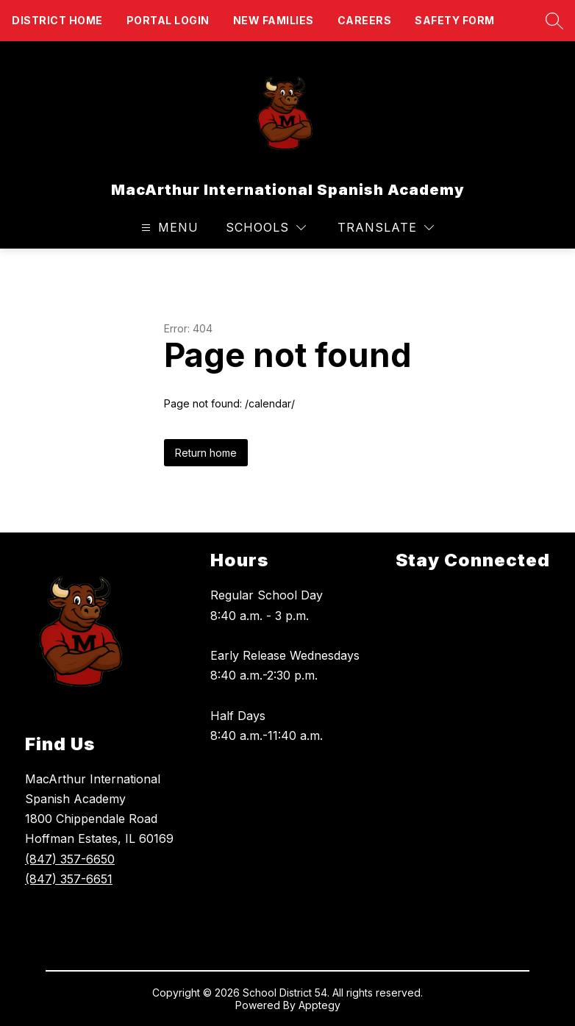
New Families (273, 20)
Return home (206, 452)
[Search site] (550, 20)
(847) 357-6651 (69, 879)
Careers (365, 20)
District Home (57, 20)
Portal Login (168, 20)
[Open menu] (168, 227)
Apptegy (319, 1005)
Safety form (455, 20)
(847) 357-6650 (70, 859)
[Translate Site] (386, 227)
